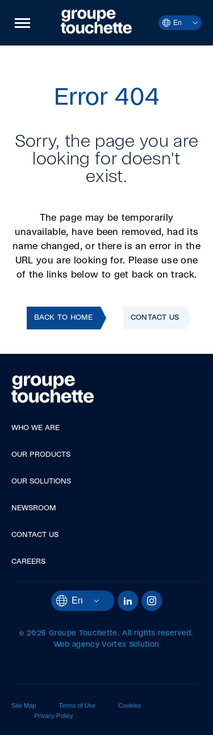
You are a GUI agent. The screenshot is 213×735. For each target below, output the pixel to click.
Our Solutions (41, 481)
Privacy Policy (53, 715)
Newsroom (33, 508)
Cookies (129, 705)
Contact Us (155, 317)
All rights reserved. (157, 633)
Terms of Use (77, 705)
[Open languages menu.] (190, 22)
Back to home (63, 317)
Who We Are (35, 428)
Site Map (23, 705)
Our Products (40, 455)
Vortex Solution (130, 645)
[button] (22, 23)
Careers (28, 561)
